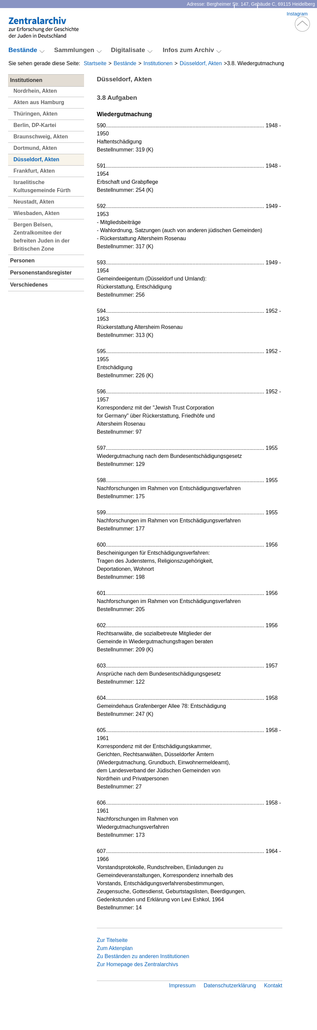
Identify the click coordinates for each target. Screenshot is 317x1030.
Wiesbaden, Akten (36, 213)
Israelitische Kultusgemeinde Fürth (42, 186)
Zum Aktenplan (115, 948)
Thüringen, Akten (35, 114)
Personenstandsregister (41, 272)
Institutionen (158, 63)
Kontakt (246, 13)
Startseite (95, 63)
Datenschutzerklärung (230, 985)
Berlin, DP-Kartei (34, 125)
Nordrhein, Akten (35, 91)
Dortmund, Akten (35, 148)
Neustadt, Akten (33, 202)
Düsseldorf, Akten (201, 63)
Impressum (182, 985)
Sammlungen (74, 49)
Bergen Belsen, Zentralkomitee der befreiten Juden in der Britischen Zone (41, 237)
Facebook (272, 13)
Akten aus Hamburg (38, 102)
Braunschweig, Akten (40, 136)
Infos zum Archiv (188, 49)
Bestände (125, 63)
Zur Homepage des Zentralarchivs (137, 964)
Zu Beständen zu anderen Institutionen (143, 956)
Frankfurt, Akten (34, 171)
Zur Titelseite (112, 940)
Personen (22, 260)
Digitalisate (128, 49)
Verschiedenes (29, 285)
